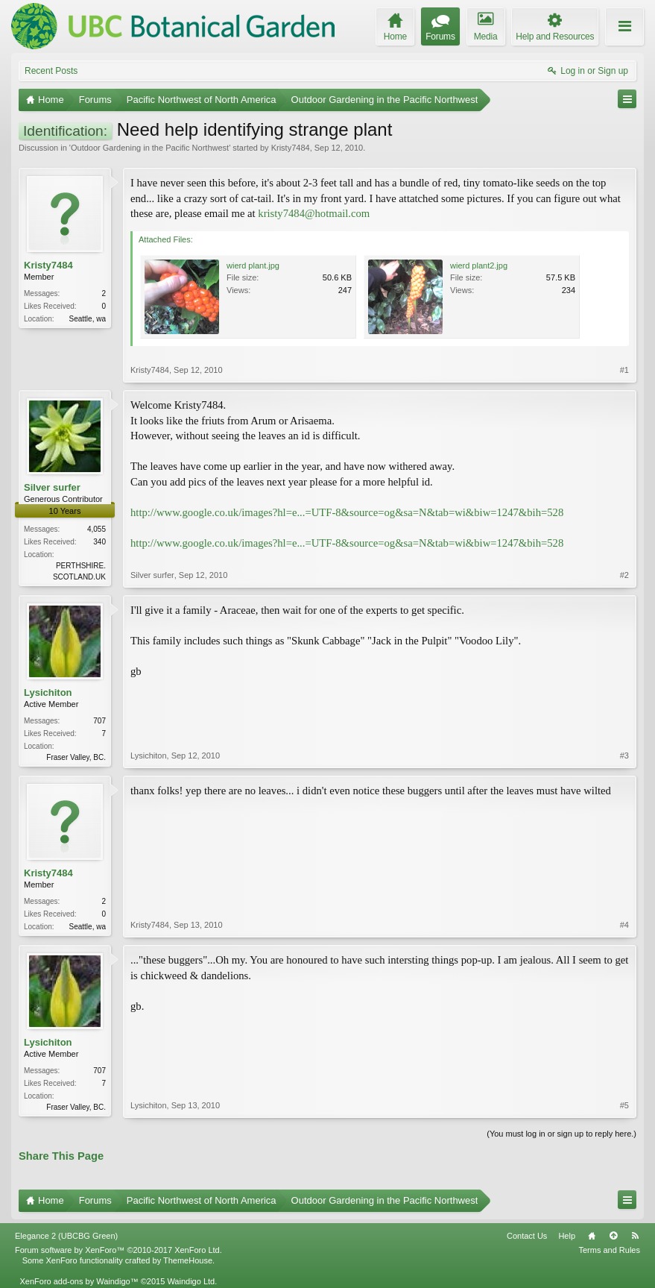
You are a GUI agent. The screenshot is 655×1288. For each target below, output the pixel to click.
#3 (624, 755)
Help (566, 1235)
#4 (624, 924)
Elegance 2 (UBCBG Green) (66, 1235)
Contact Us (527, 1235)
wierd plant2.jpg (478, 265)
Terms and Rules (609, 1249)
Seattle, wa (87, 319)
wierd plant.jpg (253, 265)
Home (591, 1236)
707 (99, 721)
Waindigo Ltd (191, 1281)
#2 (624, 575)
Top (613, 1236)
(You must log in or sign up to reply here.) (561, 1133)
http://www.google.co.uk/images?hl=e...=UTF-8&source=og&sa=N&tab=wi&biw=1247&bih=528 (346, 512)
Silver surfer (52, 487)
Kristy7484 (290, 147)
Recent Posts (51, 71)
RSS (635, 1236)
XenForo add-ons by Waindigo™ (78, 1281)
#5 (624, 1105)
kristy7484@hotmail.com (314, 213)
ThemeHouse (187, 1260)
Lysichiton (48, 692)
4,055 (96, 529)
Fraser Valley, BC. (76, 757)
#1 (624, 369)
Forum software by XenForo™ (118, 1249)
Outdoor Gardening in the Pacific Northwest (150, 147)
